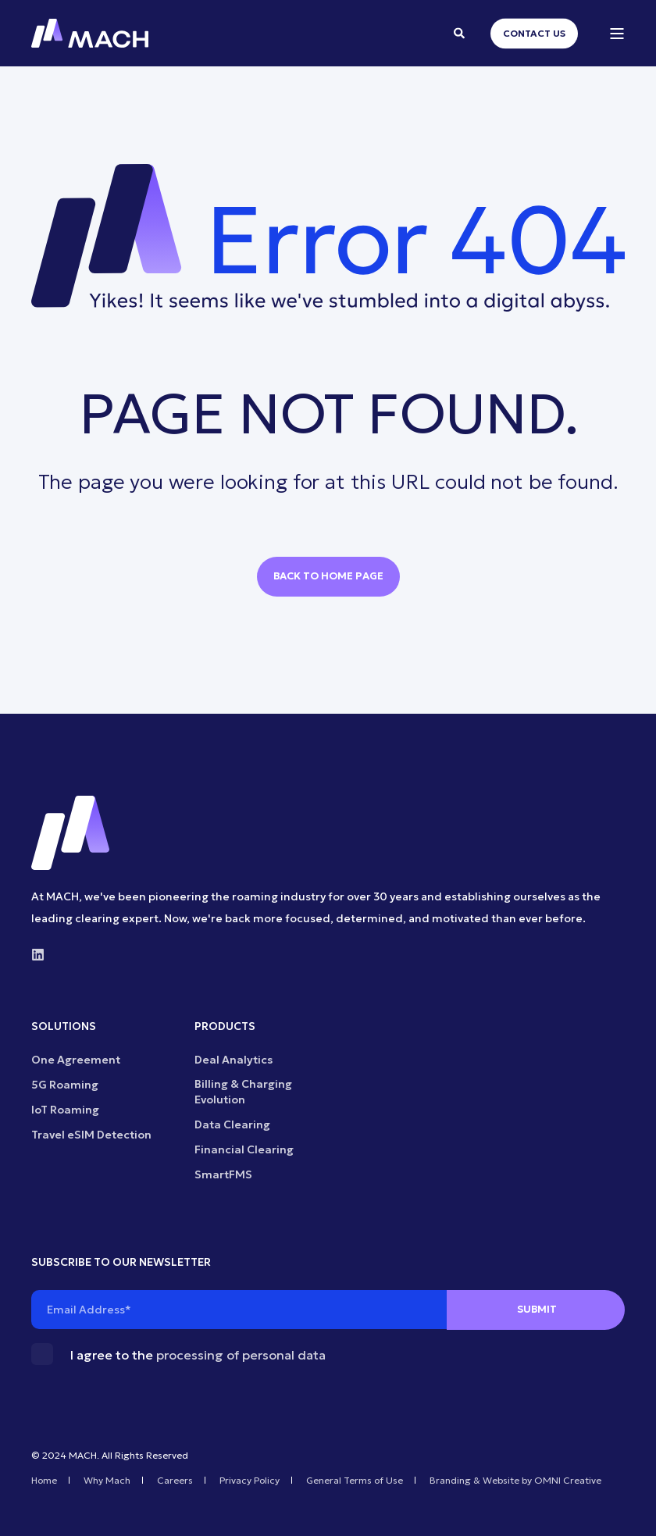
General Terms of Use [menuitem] (354, 1480)
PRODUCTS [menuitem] (224, 1027)
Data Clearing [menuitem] (232, 1124)
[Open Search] (460, 32)
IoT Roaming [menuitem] (65, 1110)
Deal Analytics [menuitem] (233, 1060)
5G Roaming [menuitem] (64, 1085)
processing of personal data (241, 1355)
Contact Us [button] (534, 33)
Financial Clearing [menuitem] (244, 1149)
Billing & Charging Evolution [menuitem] (243, 1092)
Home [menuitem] (44, 1480)
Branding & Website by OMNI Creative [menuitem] (515, 1480)
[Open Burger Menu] (617, 33)
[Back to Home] (89, 33)
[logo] (70, 833)
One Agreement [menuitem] (75, 1060)
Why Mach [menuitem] (107, 1480)
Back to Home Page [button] (328, 576)
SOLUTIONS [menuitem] (63, 1027)
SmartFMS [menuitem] (223, 1174)
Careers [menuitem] (175, 1480)
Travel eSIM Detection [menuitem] (91, 1135)
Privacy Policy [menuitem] (249, 1480)
